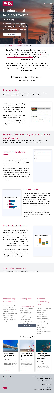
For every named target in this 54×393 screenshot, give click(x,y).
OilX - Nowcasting (6, 380)
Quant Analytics (6, 378)
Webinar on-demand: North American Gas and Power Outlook (10, 355)
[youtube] (50, 387)
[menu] (51, 3)
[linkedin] (47, 387)
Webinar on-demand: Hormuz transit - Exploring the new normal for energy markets (43, 356)
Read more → (7, 369)
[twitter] (46, 387)
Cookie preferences (46, 384)
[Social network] (49, 387)
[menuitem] (17, 77)
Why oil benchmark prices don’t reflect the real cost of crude (26, 355)
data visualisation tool (28, 306)
